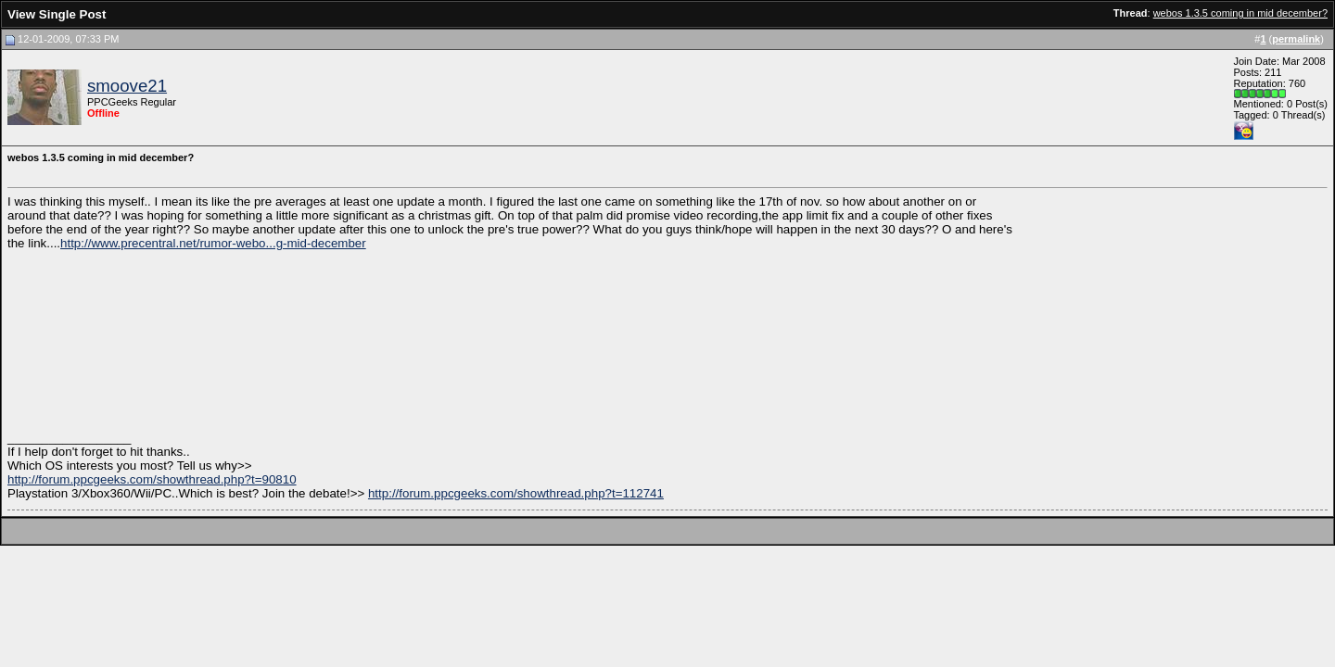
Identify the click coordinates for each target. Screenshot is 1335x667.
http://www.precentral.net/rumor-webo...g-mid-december (213, 243)
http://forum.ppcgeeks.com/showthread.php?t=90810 (152, 479)
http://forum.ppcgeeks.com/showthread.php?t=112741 (516, 493)
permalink (1296, 38)
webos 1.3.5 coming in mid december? (1240, 13)
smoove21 (127, 85)
